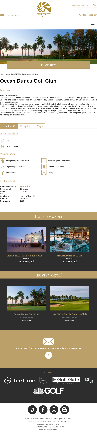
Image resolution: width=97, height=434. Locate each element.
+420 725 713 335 (58, 427)
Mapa (40, 126)
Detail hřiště (9, 126)
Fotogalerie (26, 126)
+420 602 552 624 (89, 15)
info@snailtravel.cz (12, 15)
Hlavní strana (4, 74)
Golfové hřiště (15, 74)
